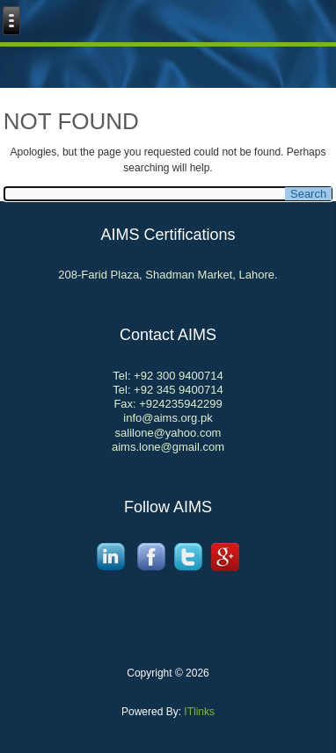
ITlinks (198, 712)
